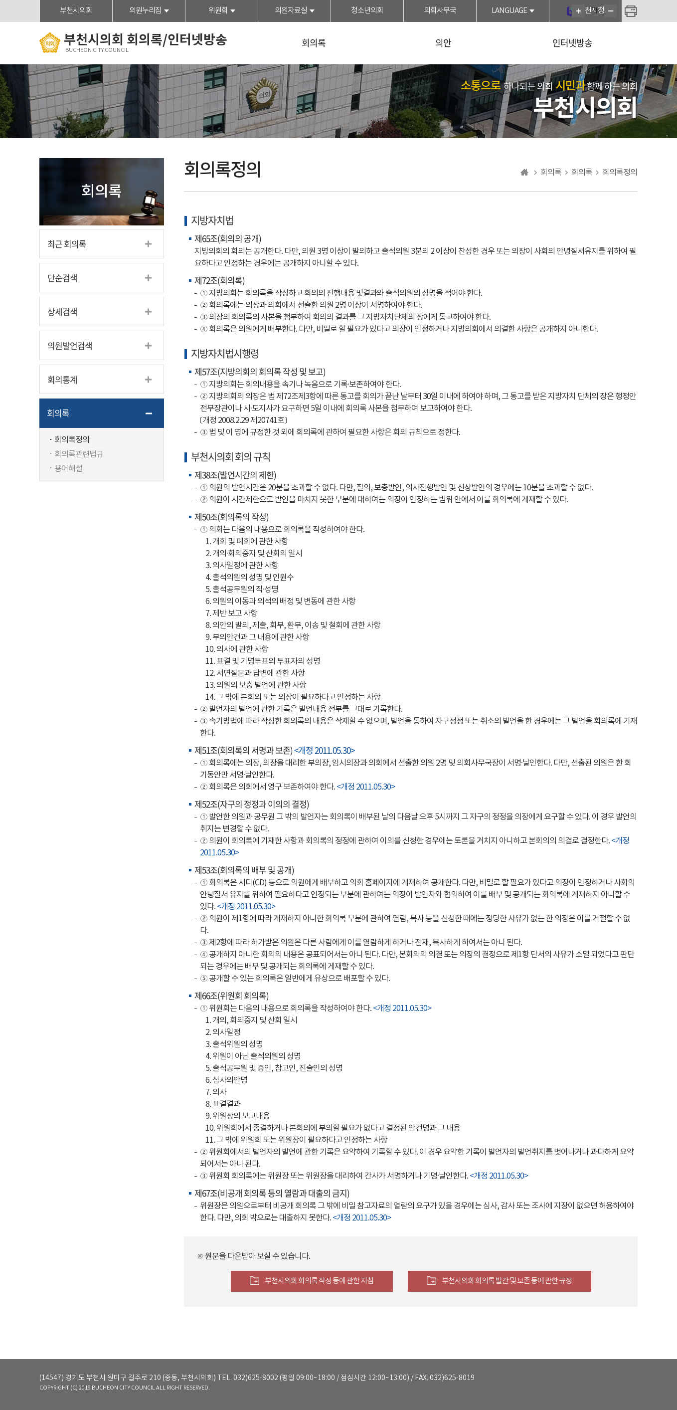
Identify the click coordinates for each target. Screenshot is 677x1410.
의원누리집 (145, 10)
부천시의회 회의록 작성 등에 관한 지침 (319, 1281)
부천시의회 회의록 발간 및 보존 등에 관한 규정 (507, 1281)
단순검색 (62, 277)
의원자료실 (291, 10)
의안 (443, 42)
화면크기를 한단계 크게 (578, 10)
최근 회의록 (66, 243)
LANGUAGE (509, 10)
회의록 (314, 42)
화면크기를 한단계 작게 (610, 10)
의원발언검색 (69, 345)
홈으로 (524, 173)
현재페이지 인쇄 (631, 11)
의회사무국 (440, 10)
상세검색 (62, 311)
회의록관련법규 (78, 454)
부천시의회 (76, 10)
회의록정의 (71, 439)
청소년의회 (367, 10)
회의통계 (62, 379)
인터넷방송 (572, 42)
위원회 (218, 10)
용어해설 (68, 468)
